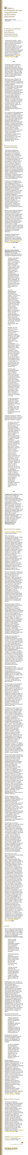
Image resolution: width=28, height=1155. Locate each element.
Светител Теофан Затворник (13, 56)
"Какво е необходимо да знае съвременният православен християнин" (14, 1137)
